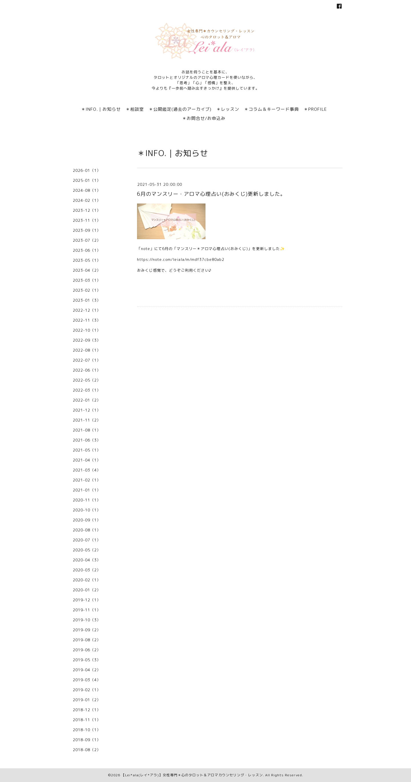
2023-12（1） (87, 210)
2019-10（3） (87, 619)
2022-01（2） (87, 400)
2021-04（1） (87, 460)
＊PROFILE (315, 109)
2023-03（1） (87, 280)
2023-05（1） (87, 260)
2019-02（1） (87, 689)
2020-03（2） (87, 570)
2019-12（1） (87, 599)
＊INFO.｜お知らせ (101, 109)
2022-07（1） (87, 360)
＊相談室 (135, 109)
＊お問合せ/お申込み (203, 118)
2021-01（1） (87, 490)
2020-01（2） (87, 589)
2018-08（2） (87, 749)
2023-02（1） (87, 290)
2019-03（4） (87, 679)
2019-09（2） (87, 629)
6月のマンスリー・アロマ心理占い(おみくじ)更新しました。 (211, 193)
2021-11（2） (87, 420)
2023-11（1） (87, 220)
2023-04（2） (87, 270)
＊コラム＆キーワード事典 (271, 109)
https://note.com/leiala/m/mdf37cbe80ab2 (180, 259)
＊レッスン (227, 109)
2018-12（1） (87, 709)
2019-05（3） (87, 659)
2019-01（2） (87, 699)
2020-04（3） (87, 560)
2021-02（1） (87, 480)
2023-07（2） (87, 240)
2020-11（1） (87, 500)
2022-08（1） (87, 350)
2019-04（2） (87, 669)
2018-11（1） (87, 719)
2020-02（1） (87, 580)
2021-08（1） (87, 430)
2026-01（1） (87, 170)
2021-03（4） (87, 470)
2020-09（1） (87, 520)
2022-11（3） (87, 320)
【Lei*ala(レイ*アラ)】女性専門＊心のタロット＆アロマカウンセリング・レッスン (192, 775)
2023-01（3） (87, 300)
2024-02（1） (87, 200)
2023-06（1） (87, 250)
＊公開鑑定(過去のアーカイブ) (180, 109)
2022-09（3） (87, 340)
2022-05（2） (87, 380)
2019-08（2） (87, 639)
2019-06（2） (87, 649)
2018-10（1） (87, 729)
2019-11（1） (87, 609)
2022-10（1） (87, 330)
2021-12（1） (87, 410)
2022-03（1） (87, 390)
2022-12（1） (87, 310)
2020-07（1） (87, 540)
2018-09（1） (87, 739)
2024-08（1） (87, 190)
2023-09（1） (87, 230)
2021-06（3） (87, 440)
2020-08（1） (87, 530)
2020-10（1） (87, 510)
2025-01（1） (87, 180)
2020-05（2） (87, 550)
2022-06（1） (87, 370)
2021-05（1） (87, 450)
